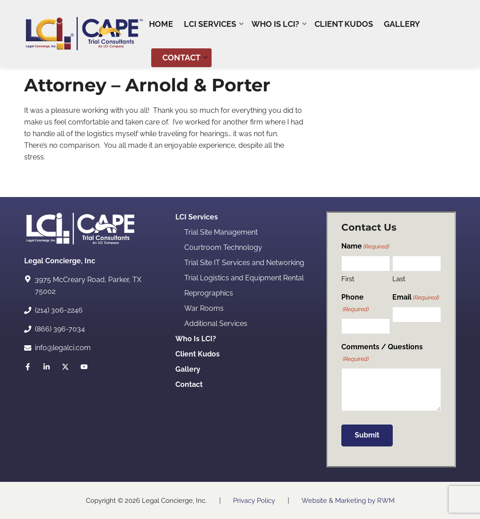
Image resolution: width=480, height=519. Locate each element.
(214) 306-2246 (59, 310)
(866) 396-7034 (60, 329)
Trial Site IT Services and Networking (244, 262)
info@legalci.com (63, 347)
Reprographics (208, 293)
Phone (355, 303)
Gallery (187, 369)
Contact (189, 384)
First (347, 279)
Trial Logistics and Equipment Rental (244, 278)
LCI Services (196, 217)
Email (415, 297)
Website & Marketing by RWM (348, 501)
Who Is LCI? (195, 339)
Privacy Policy (254, 501)
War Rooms (204, 308)
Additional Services (215, 323)
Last (398, 279)
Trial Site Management (221, 232)
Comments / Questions (382, 353)
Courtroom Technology (223, 247)
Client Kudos (197, 354)
